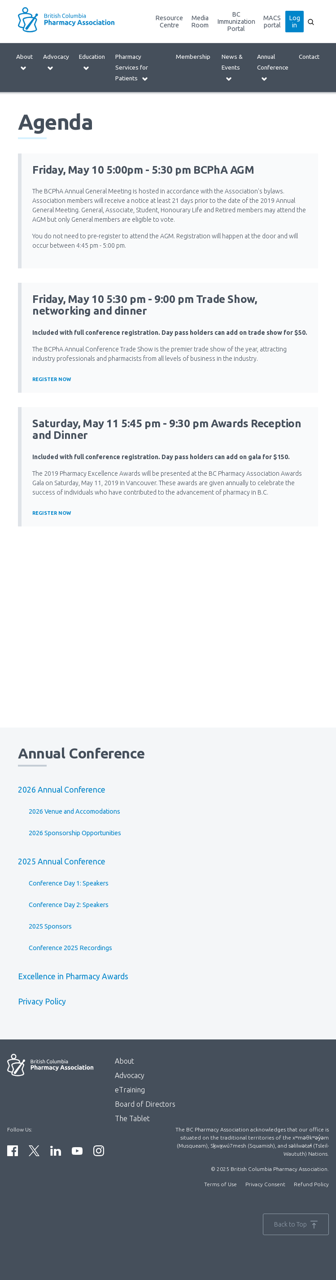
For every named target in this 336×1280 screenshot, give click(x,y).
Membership (193, 56)
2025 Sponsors (50, 926)
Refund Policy (311, 1184)
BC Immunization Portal (236, 21)
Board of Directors (145, 1104)
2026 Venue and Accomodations (74, 811)
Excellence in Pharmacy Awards (73, 976)
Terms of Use (220, 1184)
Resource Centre (169, 21)
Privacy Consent (265, 1184)
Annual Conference (272, 67)
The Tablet (132, 1118)
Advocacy (56, 62)
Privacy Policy (42, 1001)
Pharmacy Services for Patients (131, 67)
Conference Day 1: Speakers (69, 883)
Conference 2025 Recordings (70, 947)
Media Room (200, 21)
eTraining (130, 1090)
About (24, 62)
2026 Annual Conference (61, 789)
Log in (294, 21)
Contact (309, 56)
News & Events (232, 67)
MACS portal (272, 21)
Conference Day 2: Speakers (69, 904)
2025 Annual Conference (61, 861)
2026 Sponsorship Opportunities (75, 833)
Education (92, 62)
